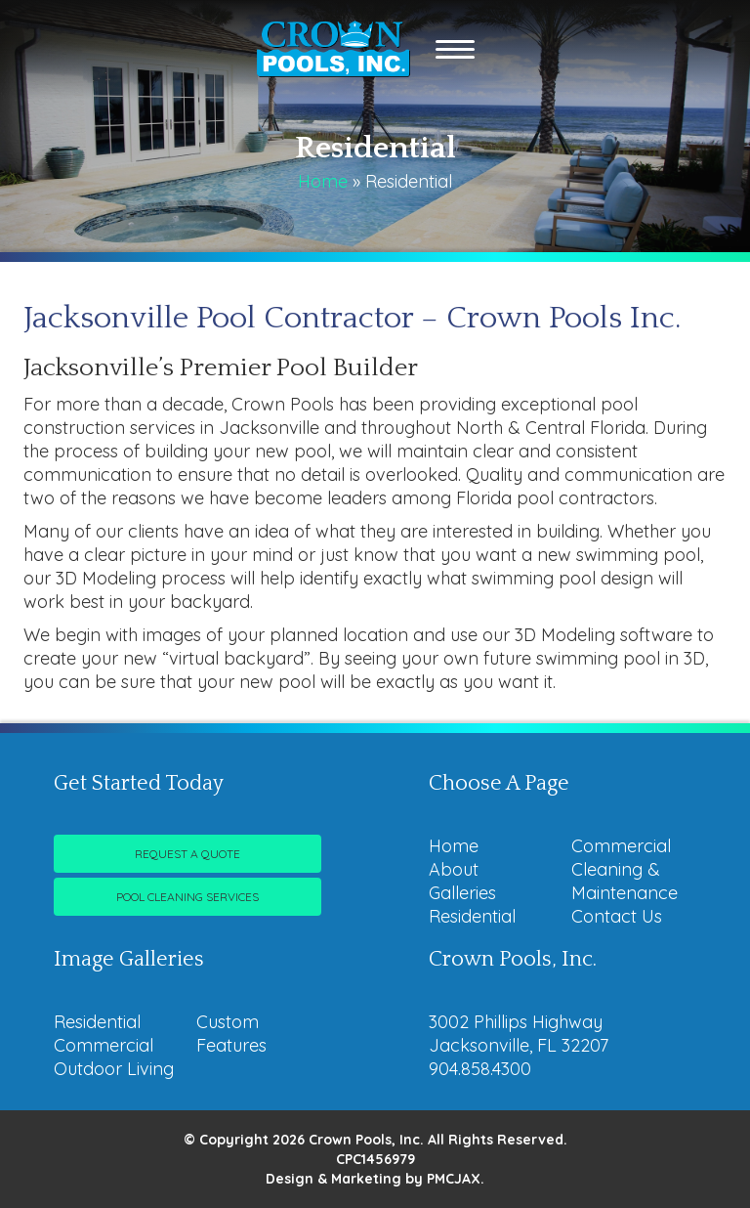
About (454, 869)
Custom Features (231, 1034)
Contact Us (616, 916)
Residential (472, 916)
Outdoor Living (114, 1068)
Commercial (621, 846)
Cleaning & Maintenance (624, 881)
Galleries (462, 893)
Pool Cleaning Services (187, 896)
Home (323, 181)
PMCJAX (453, 1178)
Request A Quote (187, 853)
